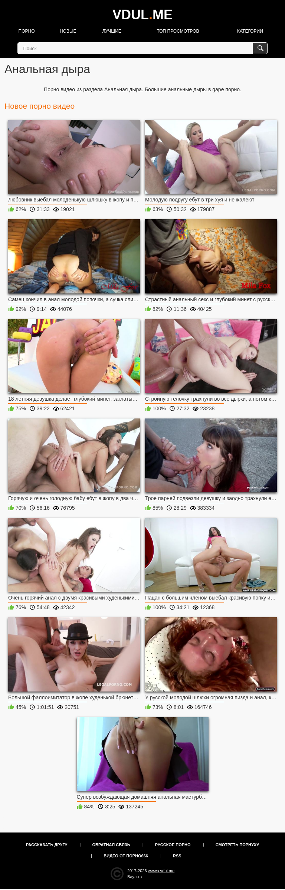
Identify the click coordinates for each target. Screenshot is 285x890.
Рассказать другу (47, 845)
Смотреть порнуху (237, 845)
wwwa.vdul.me (161, 870)
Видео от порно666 (126, 856)
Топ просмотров (178, 31)
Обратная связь (111, 845)
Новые (68, 31)
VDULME (142, 14)
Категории (250, 31)
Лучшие (111, 31)
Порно (27, 31)
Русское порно (173, 845)
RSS (177, 856)
